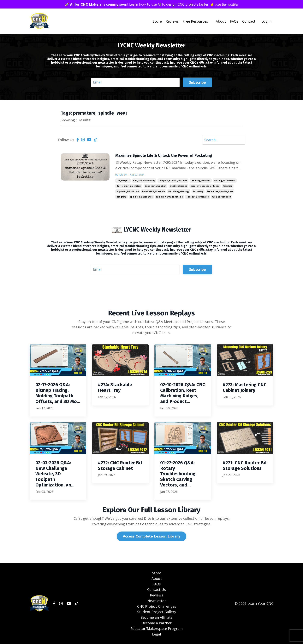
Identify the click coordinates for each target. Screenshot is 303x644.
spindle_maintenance (141, 197)
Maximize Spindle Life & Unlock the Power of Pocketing (164, 155)
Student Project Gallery (156, 612)
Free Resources (195, 21)
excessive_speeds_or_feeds (205, 186)
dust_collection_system (128, 186)
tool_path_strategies (197, 197)
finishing (227, 186)
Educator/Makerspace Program (156, 628)
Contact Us (156, 590)
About (221, 21)
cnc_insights (123, 180)
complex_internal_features (173, 180)
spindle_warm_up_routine (169, 197)
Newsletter (156, 601)
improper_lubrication (127, 191)
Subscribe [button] (197, 82)
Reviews (172, 21)
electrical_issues (178, 186)
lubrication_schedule (153, 191)
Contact (248, 21)
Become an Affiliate (156, 617)
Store (157, 21)
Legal (156, 634)
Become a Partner (157, 623)
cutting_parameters (224, 180)
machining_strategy (178, 191)
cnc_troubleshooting (144, 180)
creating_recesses (201, 180)
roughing (121, 197)
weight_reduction (221, 197)
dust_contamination (155, 186)
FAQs (234, 21)
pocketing (198, 191)
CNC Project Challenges (156, 606)
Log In (266, 21)
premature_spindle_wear (220, 191)
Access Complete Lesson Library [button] (151, 536)
